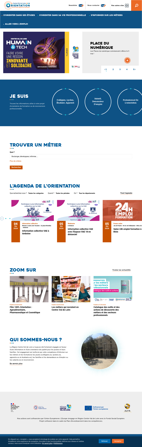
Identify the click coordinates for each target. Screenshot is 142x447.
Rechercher (16, 167)
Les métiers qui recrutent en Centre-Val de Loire (65, 308)
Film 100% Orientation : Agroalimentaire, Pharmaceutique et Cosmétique (25, 310)
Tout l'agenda (126, 193)
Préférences (58, 443)
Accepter (118, 441)
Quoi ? (12, 152)
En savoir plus (16, 364)
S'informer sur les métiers (107, 15)
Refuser (105, 441)
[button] (105, 69)
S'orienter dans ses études (19, 15)
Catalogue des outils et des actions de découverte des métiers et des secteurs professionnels (107, 311)
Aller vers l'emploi (16, 24)
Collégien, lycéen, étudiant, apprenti (65, 101)
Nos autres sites (117, 5)
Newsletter (76, 5)
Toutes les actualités (121, 270)
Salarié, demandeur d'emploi (98, 101)
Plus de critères (15, 161)
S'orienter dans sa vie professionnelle (62, 15)
